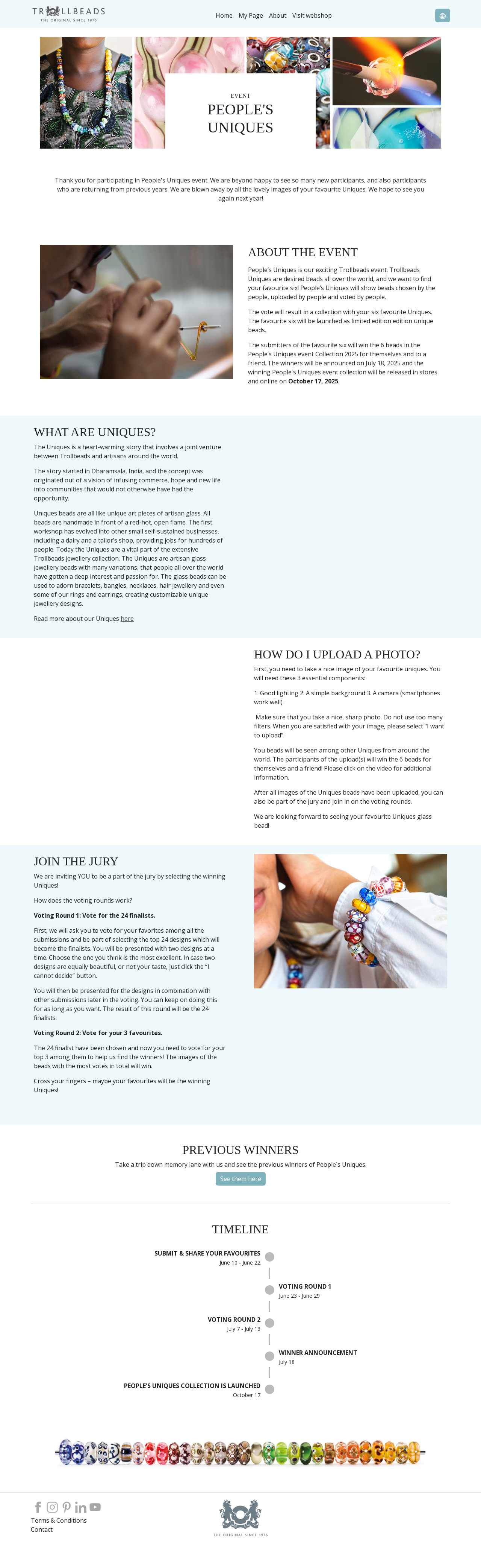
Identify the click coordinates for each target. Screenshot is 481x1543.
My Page (251, 15)
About (277, 15)
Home (224, 15)
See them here (240, 1179)
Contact (42, 1529)
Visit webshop (312, 15)
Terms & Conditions (59, 1520)
